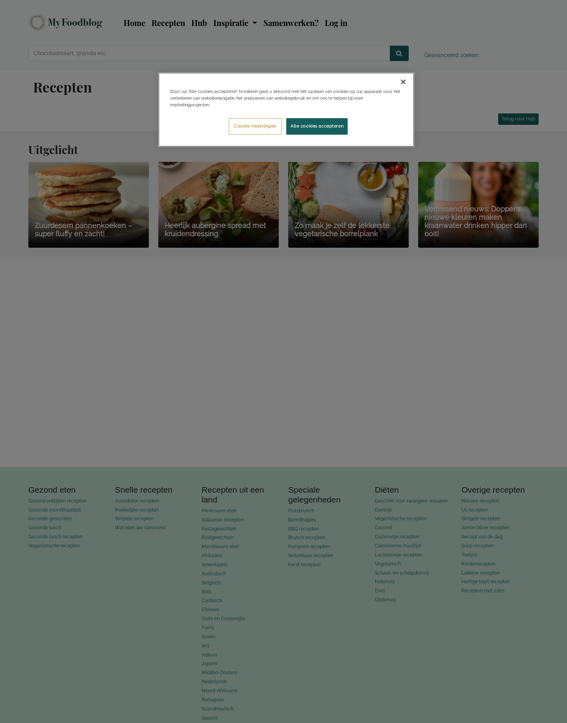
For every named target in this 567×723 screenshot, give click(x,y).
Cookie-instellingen (255, 126)
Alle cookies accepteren (317, 126)
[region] (286, 109)
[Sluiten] (403, 82)
